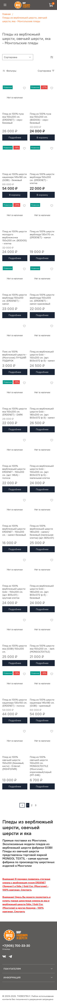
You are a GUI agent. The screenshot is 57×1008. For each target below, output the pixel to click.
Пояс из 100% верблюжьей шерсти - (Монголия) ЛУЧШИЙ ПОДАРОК (14, 356)
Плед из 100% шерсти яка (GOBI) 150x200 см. (14, 648)
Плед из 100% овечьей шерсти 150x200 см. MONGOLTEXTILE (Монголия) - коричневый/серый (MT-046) (40, 765)
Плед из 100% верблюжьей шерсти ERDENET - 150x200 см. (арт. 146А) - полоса (13, 471)
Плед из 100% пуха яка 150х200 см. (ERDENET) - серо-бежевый (13, 118)
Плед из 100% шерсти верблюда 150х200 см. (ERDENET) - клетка (42, 179)
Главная (6, 13)
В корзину (42, 137)
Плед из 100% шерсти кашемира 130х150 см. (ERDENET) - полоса (14, 702)
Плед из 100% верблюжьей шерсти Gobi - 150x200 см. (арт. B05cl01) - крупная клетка (13, 591)
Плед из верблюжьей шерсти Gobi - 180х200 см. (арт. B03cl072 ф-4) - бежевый (42, 591)
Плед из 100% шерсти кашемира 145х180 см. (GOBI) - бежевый (14, 177)
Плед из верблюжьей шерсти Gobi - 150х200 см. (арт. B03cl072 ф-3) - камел (42, 356)
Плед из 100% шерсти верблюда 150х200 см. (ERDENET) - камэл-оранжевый (42, 299)
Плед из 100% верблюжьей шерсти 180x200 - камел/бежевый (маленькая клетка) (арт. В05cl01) (42, 531)
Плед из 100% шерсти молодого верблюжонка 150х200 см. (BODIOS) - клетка (14, 237)
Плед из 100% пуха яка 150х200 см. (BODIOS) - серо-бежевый (40, 118)
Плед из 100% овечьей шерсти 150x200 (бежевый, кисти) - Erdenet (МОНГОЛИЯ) (13, 762)
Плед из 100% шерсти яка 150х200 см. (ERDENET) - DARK (14, 411)
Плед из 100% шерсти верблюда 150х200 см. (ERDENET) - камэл (14, 299)
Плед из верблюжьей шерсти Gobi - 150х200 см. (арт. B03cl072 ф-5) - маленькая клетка (42, 471)
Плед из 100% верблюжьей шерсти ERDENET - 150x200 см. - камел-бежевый (14, 530)
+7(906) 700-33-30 (16, 946)
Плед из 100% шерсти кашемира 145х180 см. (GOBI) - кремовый (42, 702)
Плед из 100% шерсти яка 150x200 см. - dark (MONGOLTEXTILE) (42, 648)
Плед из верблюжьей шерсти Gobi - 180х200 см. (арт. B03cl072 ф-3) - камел (42, 413)
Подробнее (15, 137)
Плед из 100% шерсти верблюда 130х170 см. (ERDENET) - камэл (42, 234)
